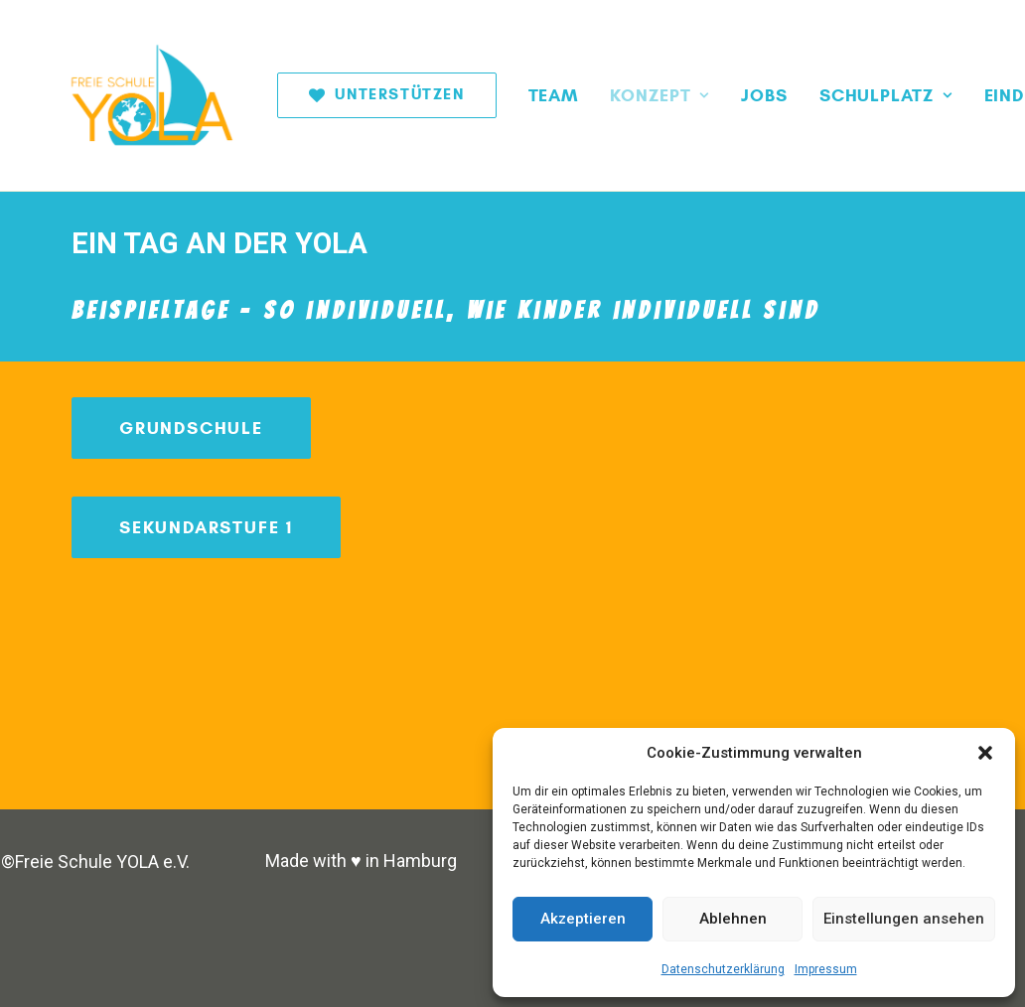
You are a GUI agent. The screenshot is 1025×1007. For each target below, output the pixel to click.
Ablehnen (733, 919)
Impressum (826, 969)
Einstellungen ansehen (903, 919)
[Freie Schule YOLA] (128, 95)
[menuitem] (338, 95)
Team (498, 95)
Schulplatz (830, 95)
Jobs (708, 95)
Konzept (604, 95)
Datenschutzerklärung (723, 969)
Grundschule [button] (191, 428)
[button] (985, 753)
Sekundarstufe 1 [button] (206, 527)
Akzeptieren (583, 919)
